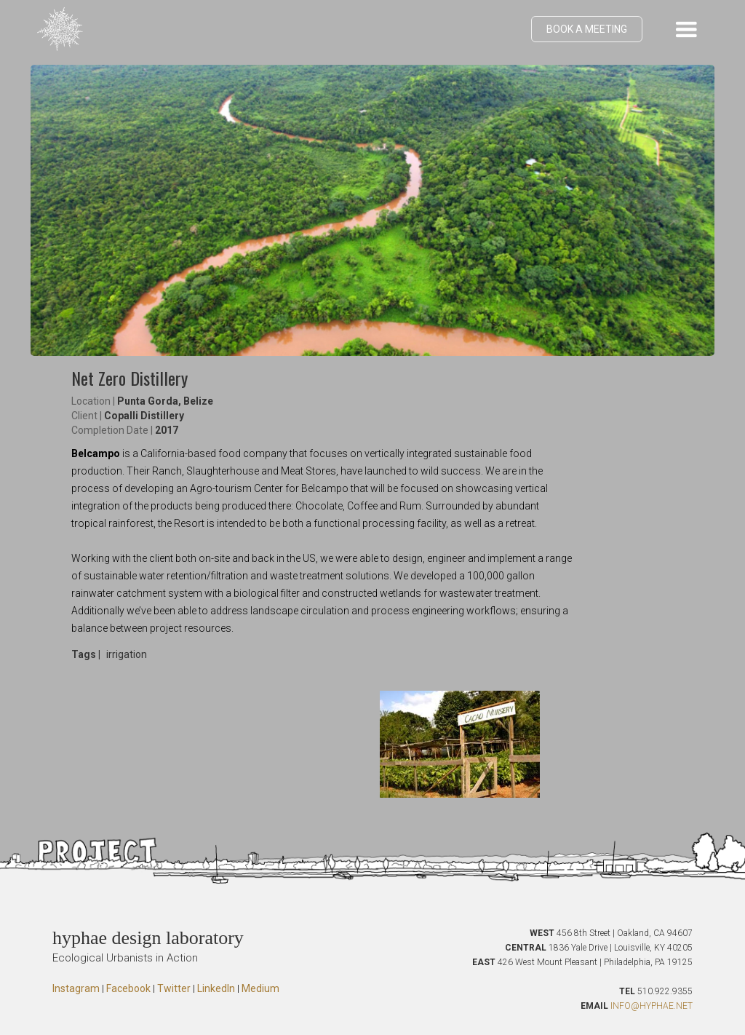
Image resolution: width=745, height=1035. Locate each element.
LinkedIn (216, 988)
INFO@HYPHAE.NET (651, 1006)
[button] (686, 29)
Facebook (128, 988)
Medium (260, 988)
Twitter (174, 988)
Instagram (76, 988)
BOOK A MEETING (586, 29)
